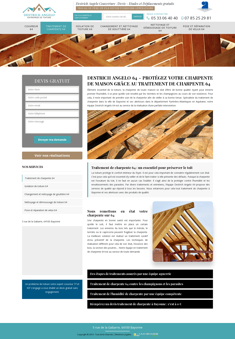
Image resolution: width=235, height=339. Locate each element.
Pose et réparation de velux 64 (196, 28)
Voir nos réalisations (52, 155)
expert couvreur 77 (67, 284)
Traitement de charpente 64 (56, 28)
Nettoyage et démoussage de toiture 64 (160, 27)
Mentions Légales (123, 334)
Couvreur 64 (31, 28)
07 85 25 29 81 (196, 18)
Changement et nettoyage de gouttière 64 (119, 28)
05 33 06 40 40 (162, 18)
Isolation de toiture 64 (85, 28)
